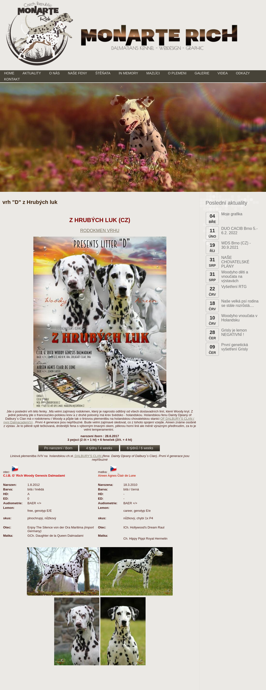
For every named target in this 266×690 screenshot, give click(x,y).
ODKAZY (243, 73)
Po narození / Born (58, 448)
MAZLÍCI (153, 73)
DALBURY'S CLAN (88, 456)
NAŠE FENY (77, 73)
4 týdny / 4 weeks (99, 448)
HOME (9, 73)
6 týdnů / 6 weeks (140, 448)
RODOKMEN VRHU (99, 230)
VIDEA (223, 73)
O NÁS (54, 73)
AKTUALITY (31, 73)
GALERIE (202, 73)
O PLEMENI (177, 73)
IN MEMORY (128, 73)
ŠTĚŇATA (103, 73)
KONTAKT (12, 79)
